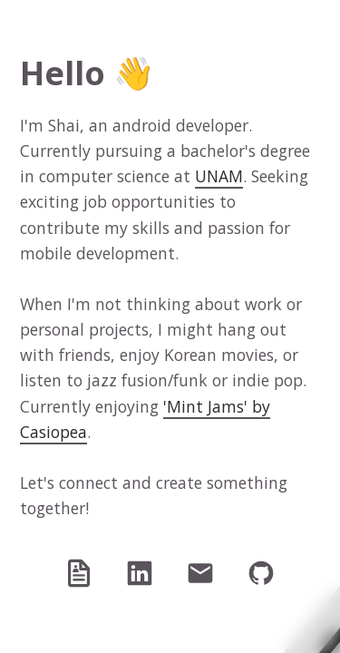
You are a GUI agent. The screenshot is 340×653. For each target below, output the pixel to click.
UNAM (219, 176)
